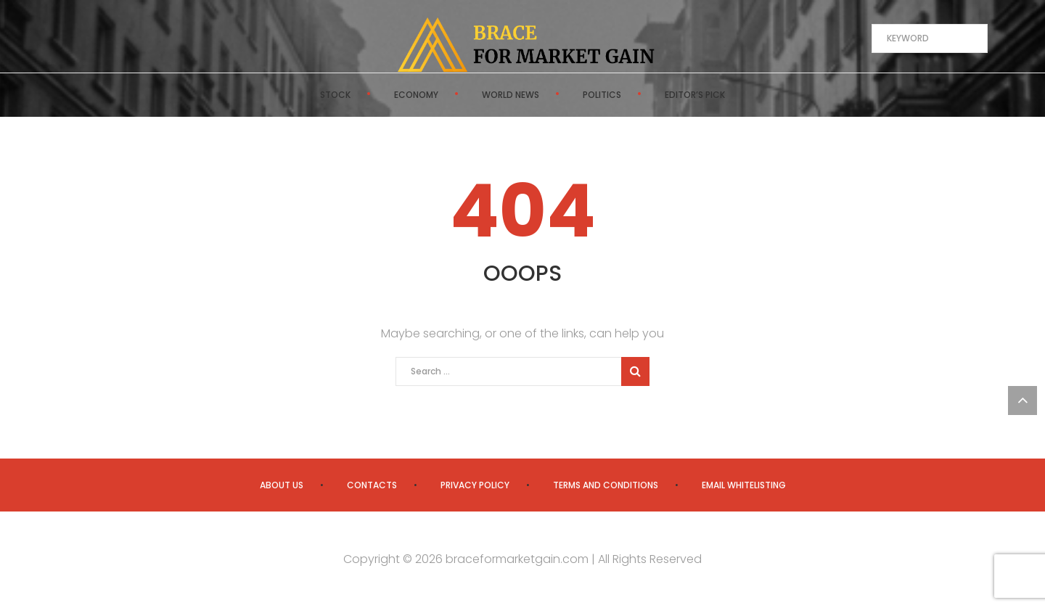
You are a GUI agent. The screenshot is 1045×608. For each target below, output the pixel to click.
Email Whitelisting (744, 485)
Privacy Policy (474, 485)
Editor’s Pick (695, 95)
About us (281, 485)
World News (510, 95)
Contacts (372, 485)
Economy (416, 95)
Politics (602, 95)
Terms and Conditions (605, 485)
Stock (335, 95)
